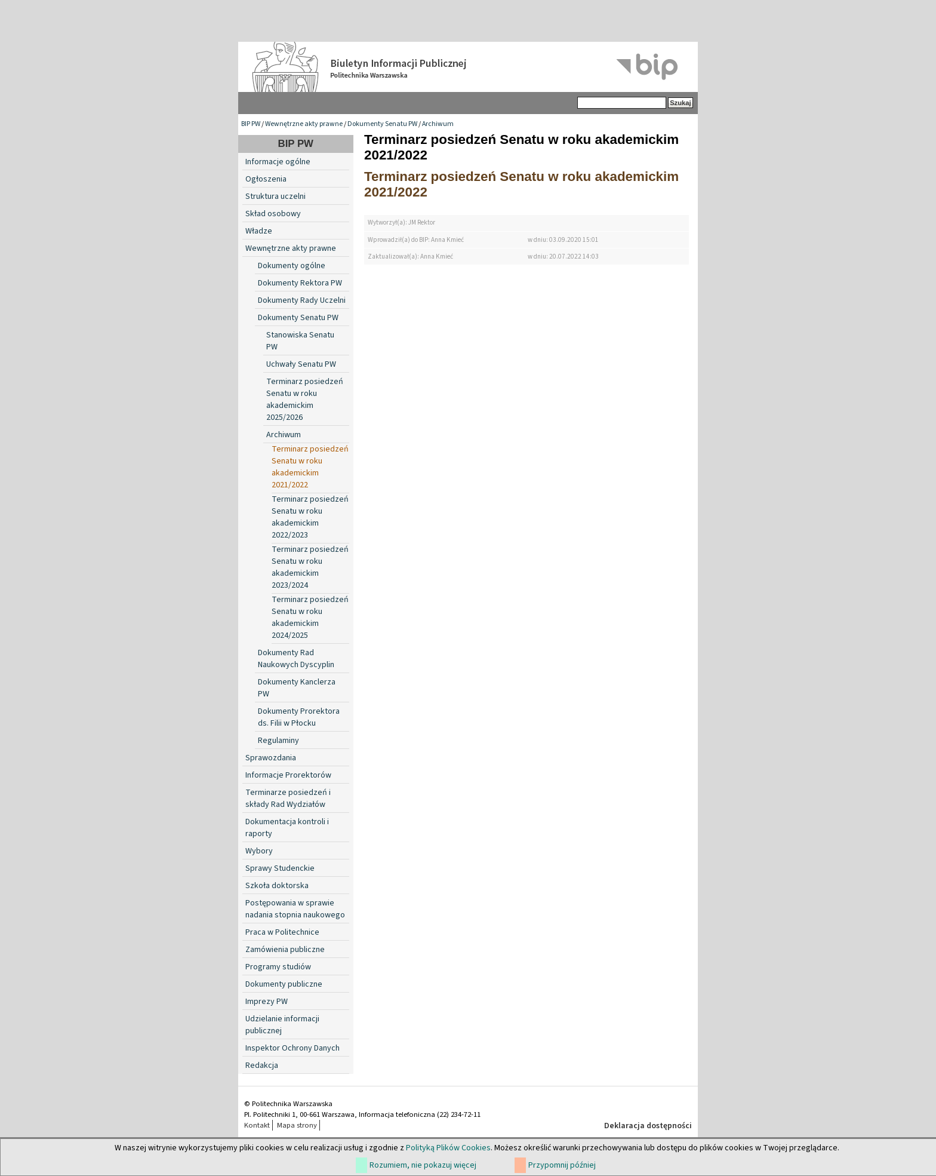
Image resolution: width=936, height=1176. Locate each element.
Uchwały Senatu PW (301, 364)
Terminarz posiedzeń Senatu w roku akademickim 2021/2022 (310, 467)
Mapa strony (297, 1125)
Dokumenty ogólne (291, 266)
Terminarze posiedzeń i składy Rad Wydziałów (288, 798)
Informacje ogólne (277, 162)
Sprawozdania (270, 758)
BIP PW (250, 124)
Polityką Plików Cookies (448, 1148)
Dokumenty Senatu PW (382, 124)
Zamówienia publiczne (285, 950)
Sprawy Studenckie (280, 868)
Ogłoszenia (266, 179)
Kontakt (257, 1125)
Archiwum (438, 124)
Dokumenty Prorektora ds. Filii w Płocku (299, 717)
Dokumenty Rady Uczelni (302, 300)
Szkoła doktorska (277, 886)
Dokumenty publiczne (283, 984)
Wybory (259, 851)
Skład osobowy (273, 214)
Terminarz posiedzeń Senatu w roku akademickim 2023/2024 (310, 567)
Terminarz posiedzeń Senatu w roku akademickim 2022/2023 (310, 517)
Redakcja (261, 1065)
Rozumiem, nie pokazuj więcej (423, 1165)
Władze (258, 231)
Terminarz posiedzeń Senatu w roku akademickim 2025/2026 (304, 399)
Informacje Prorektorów (288, 775)
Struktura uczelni (275, 196)
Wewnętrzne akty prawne (304, 124)
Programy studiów (278, 967)
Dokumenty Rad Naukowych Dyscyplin (296, 659)
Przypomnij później (562, 1165)
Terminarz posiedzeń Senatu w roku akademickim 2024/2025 (310, 617)
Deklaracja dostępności (648, 1126)
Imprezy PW (266, 1002)
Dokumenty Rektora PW (300, 283)
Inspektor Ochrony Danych (292, 1048)
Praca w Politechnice (282, 932)
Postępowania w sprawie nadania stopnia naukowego (295, 909)
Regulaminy (278, 741)
